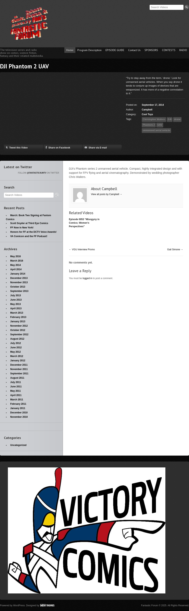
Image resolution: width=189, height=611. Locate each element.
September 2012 (19, 334)
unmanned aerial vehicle (156, 130)
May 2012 (15, 351)
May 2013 (15, 304)
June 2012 (16, 347)
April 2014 (15, 269)
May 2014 (15, 265)
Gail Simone (175, 249)
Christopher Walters (154, 119)
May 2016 (15, 256)
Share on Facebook (57, 147)
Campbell (147, 109)
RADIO (183, 50)
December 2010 (19, 412)
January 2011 (17, 408)
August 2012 (17, 338)
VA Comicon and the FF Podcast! (28, 236)
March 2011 (16, 399)
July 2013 (15, 295)
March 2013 (16, 312)
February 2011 (18, 404)
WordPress (19, 605)
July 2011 (15, 382)
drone (177, 119)
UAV (159, 125)
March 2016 (16, 260)
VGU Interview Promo (82, 249)
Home (69, 50)
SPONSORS (151, 50)
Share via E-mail (95, 147)
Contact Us (134, 50)
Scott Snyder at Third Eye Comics (29, 223)
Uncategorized (18, 445)
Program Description (89, 50)
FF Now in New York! (21, 227)
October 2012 (17, 330)
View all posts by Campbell (106, 194)
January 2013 (17, 321)
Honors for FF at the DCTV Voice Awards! (33, 232)
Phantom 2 (149, 125)
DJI (169, 119)
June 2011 (16, 386)
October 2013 (17, 286)
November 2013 (19, 282)
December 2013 (19, 278)
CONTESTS (168, 50)
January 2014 (17, 273)
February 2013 (18, 317)
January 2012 (17, 360)
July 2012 (15, 343)
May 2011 (15, 391)
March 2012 (16, 356)
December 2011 (19, 364)
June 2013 (16, 299)
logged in (87, 278)
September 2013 (19, 291)
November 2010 (19, 417)
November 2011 (19, 369)
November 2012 (19, 325)
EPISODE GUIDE (115, 50)
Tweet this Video (17, 147)
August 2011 (17, 378)
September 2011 (19, 373)
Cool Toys (147, 114)
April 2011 (15, 395)
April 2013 (15, 308)
